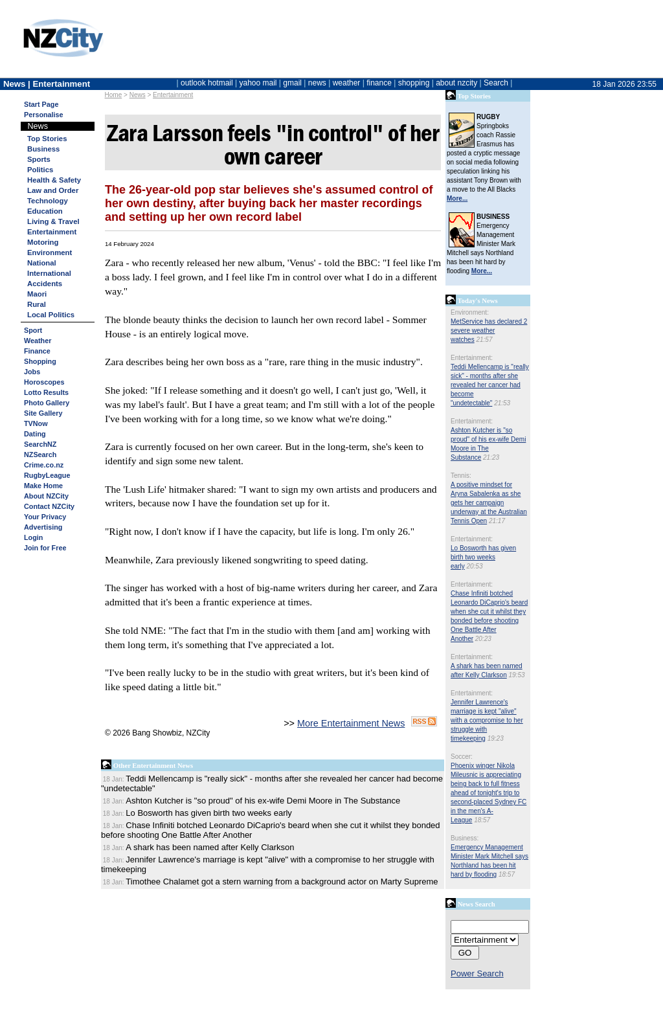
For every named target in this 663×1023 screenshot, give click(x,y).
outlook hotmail (207, 82)
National (41, 263)
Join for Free (45, 548)
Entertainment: (472, 357)
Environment (49, 252)
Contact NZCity (49, 506)
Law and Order (52, 190)
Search (496, 82)
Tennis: (461, 475)
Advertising (43, 527)
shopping (414, 82)
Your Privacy (45, 517)
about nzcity (456, 82)
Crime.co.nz (43, 465)
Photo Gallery (46, 403)
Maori (37, 294)
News (137, 94)
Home (113, 94)
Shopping (40, 361)
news (317, 82)
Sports (39, 159)
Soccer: (462, 756)
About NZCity (46, 496)
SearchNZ (40, 444)
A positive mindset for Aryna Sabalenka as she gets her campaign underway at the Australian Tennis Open (489, 502)
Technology (47, 201)
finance (379, 82)
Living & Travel (53, 221)
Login (33, 537)
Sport (33, 330)
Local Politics (50, 315)
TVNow (36, 423)
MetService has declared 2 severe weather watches (489, 330)
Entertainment (173, 94)
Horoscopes (44, 382)
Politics (40, 170)
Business (43, 149)
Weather (37, 340)
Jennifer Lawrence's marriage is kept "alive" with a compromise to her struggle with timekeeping (487, 720)
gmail (292, 82)
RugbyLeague (47, 475)
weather (347, 82)
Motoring (42, 242)
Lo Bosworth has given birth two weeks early (483, 557)
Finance (37, 351)
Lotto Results (46, 392)
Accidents (44, 283)
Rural (36, 304)
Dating (35, 434)
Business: (464, 838)
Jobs (32, 372)
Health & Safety (54, 180)
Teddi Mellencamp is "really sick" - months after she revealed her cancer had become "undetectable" (490, 385)
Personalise (43, 114)
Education (45, 211)
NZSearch (40, 454)
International (49, 273)
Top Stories (47, 138)
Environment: (470, 312)
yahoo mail (258, 82)
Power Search (477, 973)
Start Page (41, 104)
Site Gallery (43, 413)
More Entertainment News (351, 723)
